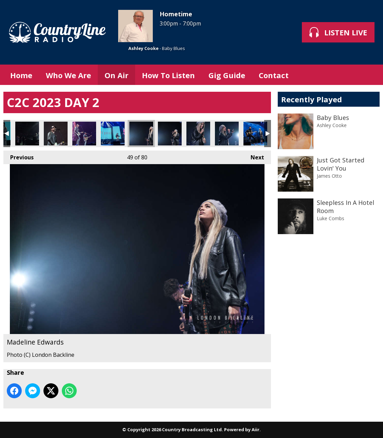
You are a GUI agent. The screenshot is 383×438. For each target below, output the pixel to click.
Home (21, 75)
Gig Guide (226, 75)
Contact (274, 75)
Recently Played (311, 99)
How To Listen (168, 75)
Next (254, 156)
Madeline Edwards (141, 133)
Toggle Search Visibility (369, 75)
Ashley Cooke (143, 48)
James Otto (329, 176)
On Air (116, 75)
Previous (18, 156)
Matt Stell (27, 133)
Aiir (255, 429)
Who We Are (68, 75)
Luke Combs (330, 218)
